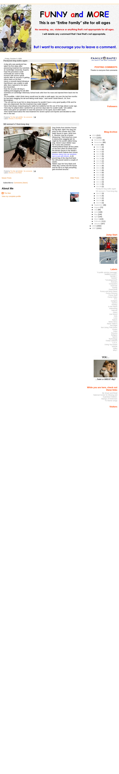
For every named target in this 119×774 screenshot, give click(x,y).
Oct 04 (99, 200)
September (98, 205)
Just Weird (113, 314)
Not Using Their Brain (109, 327)
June (96, 212)
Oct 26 (99, 159)
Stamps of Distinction (109, 399)
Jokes (115, 312)
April (96, 217)
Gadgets (114, 301)
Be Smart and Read (109, 393)
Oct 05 (99, 198)
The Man (7, 193)
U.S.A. (114, 343)
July (96, 210)
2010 (94, 135)
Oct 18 (99, 175)
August (97, 207)
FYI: (115, 299)
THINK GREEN (111, 341)
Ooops (114, 329)
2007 (94, 228)
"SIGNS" (114, 278)
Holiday (114, 305)
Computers (113, 284)
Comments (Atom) (21, 183)
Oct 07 (99, 193)
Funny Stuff (113, 295)
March (96, 219)
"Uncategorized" (111, 280)
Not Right (113, 325)
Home (41, 178)
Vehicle (114, 346)
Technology (113, 339)
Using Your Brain (111, 344)
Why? (115, 350)
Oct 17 (99, 177)
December (98, 140)
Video (115, 348)
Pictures (114, 333)
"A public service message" (107, 272)
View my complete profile (11, 196)
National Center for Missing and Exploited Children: (105, 396)
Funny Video (112, 297)
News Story (113, 322)
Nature (114, 320)
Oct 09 (99, 186)
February (98, 221)
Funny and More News (108, 291)
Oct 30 (99, 149)
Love (115, 318)
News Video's (112, 324)
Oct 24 (99, 163)
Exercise (114, 286)
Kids (115, 316)
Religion (114, 335)
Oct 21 (99, 168)
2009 (94, 138)
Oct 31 (99, 147)
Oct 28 (99, 154)
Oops (115, 331)
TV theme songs (111, 401)
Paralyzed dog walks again (15, 61)
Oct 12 (99, 182)
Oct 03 (99, 203)
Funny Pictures (111, 293)
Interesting (113, 308)
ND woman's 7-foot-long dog (16, 124)
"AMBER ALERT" (110, 274)
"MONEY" (113, 276)
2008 (94, 226)
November (98, 142)
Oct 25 (99, 161)
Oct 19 (99, 172)
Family (114, 288)
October (97, 145)
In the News (18, 118)
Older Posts (74, 178)
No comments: (28, 117)
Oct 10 (99, 184)
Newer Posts (6, 178)
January (97, 224)
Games (114, 303)
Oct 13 (99, 179)
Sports (114, 337)
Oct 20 (99, 170)
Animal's (11, 118)
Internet (114, 310)
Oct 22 (99, 166)
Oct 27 (99, 156)
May (96, 214)
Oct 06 (99, 196)
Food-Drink (113, 289)
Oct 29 (99, 152)
